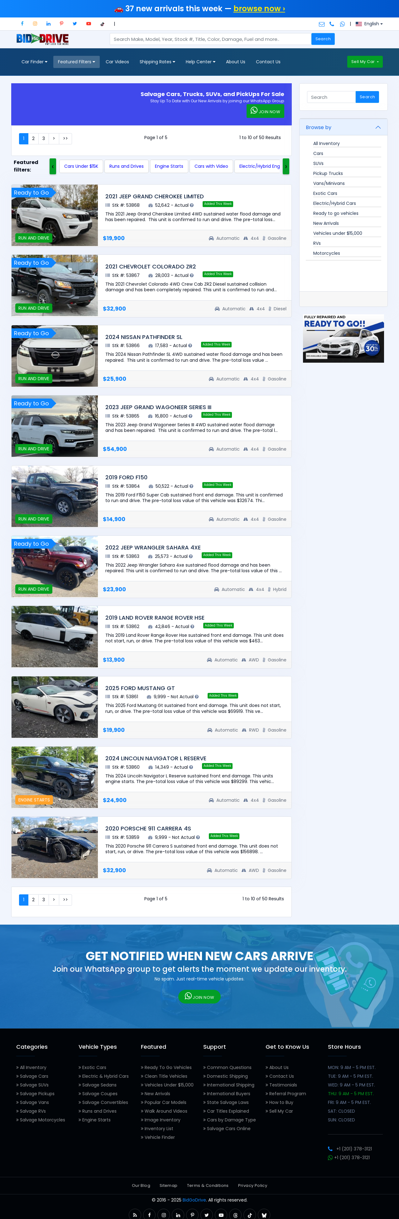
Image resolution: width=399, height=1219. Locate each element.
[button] (22, 23)
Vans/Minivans (329, 183)
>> (65, 138)
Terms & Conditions (208, 1185)
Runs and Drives (126, 166)
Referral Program (286, 1094)
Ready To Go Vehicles (166, 1067)
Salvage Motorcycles (40, 1120)
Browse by (318, 127)
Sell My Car (363, 62)
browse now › (259, 8)
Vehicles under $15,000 (337, 233)
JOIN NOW (265, 110)
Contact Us (268, 62)
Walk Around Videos (164, 1111)
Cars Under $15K (81, 166)
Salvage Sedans (98, 1085)
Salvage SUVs (32, 1085)
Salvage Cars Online (227, 1128)
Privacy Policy (252, 1185)
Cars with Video (211, 166)
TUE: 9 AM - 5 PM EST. (350, 1076)
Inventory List (157, 1128)
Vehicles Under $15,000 (167, 1085)
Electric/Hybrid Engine (262, 166)
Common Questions (227, 1067)
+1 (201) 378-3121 (350, 1149)
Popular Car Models (163, 1102)
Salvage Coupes (98, 1094)
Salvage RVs (31, 1111)
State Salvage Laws (226, 1102)
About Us (235, 62)
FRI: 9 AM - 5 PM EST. (349, 1102)
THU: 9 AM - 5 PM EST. (351, 1094)
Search (323, 39)
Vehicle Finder (158, 1137)
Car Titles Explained (226, 1111)
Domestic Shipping (225, 1076)
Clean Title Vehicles (164, 1076)
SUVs (318, 163)
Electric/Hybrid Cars (334, 203)
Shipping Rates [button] (157, 62)
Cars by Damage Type (229, 1120)
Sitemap (169, 1185)
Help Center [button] (200, 62)
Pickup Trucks (328, 173)
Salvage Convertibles (103, 1102)
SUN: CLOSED (341, 1120)
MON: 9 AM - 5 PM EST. (352, 1067)
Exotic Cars (325, 193)
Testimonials (281, 1085)
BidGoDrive (194, 1200)
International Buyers (226, 1094)
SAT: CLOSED (341, 1111)
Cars (318, 153)
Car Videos (117, 62)
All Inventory (326, 143)
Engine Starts (169, 166)
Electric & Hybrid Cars (104, 1076)
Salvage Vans (32, 1102)
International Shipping (228, 1085)
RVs (317, 243)
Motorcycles (326, 253)
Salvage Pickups (35, 1094)
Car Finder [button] (34, 62)
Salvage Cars (32, 1076)
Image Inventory (160, 1120)
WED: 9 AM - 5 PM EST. (351, 1085)
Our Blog (141, 1185)
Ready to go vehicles (335, 213)
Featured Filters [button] (76, 62)
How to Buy (279, 1102)
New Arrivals (326, 223)
